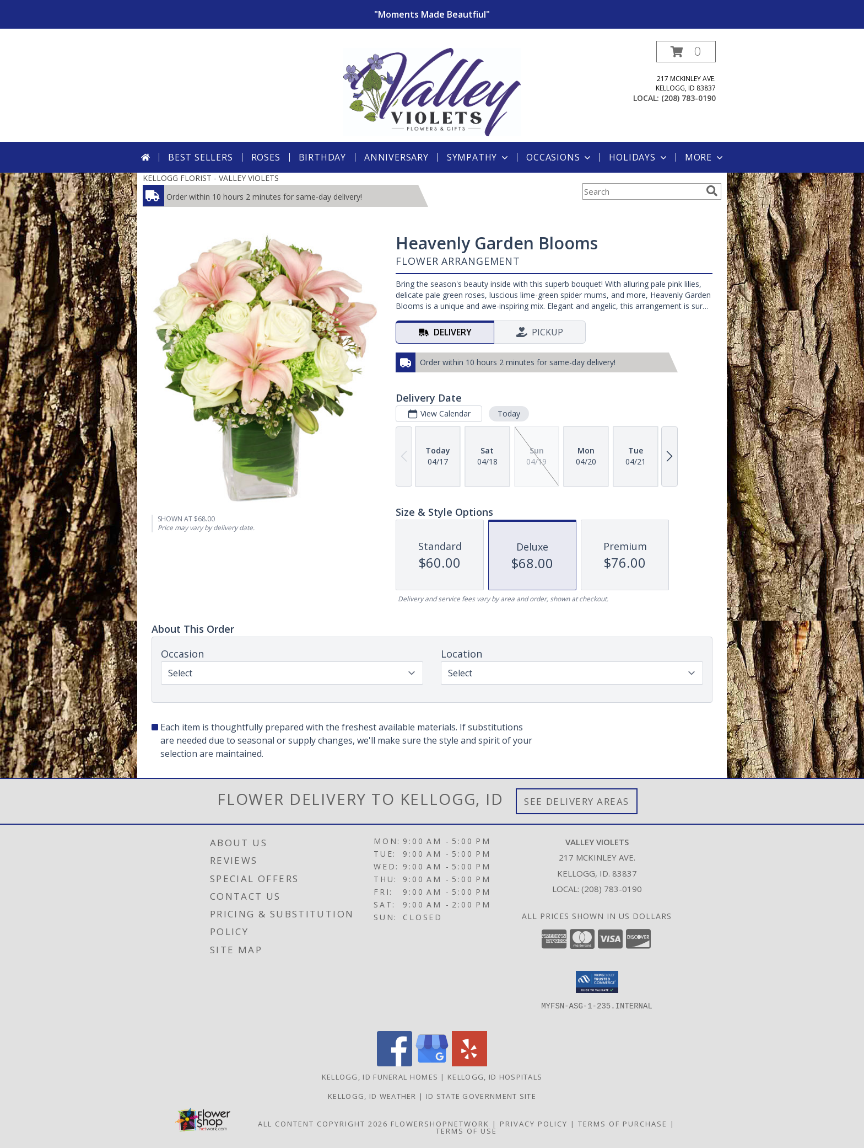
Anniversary (396, 157)
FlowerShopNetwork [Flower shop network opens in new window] (440, 1124)
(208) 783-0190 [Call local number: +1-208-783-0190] (688, 98)
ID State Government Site (481, 1096)
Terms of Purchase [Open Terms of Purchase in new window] (622, 1124)
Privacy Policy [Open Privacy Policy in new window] (534, 1124)
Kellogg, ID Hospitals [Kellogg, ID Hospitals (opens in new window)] (494, 1077)
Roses (265, 157)
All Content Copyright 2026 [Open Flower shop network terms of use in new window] (323, 1124)
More (705, 157)
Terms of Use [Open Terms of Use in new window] (466, 1131)
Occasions (559, 157)
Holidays (638, 157)
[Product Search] (642, 191)
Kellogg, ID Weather (372, 1096)
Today (509, 413)
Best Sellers (200, 157)
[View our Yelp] (469, 1063)
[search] (712, 191)
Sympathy (478, 157)
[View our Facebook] (394, 1063)
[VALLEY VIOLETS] (432, 91)
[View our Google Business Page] (432, 1063)
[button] (686, 51)
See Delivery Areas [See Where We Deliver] (576, 801)
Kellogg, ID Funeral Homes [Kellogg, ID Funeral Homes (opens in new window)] (380, 1077)
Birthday (322, 157)
